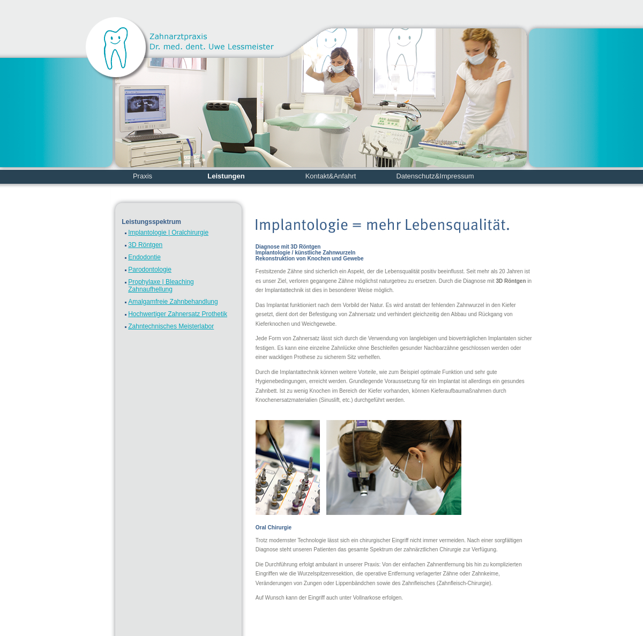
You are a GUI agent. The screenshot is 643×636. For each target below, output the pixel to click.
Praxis (142, 176)
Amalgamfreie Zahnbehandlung (173, 301)
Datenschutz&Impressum (435, 176)
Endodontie (144, 257)
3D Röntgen (145, 245)
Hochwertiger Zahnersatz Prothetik (177, 314)
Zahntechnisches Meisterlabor (171, 326)
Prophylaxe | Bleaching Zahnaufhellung (161, 285)
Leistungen (225, 176)
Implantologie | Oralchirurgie (168, 232)
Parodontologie (149, 269)
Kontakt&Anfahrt (330, 176)
